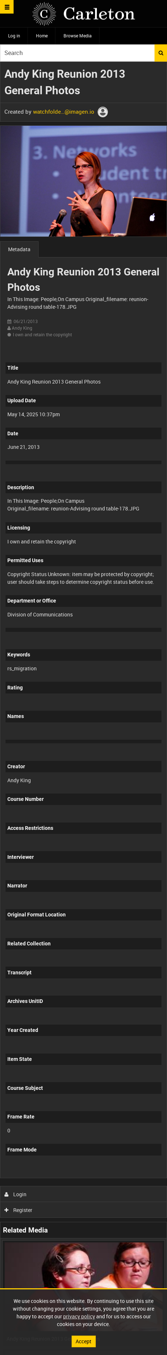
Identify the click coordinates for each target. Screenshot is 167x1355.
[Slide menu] (7, 7)
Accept (83, 1341)
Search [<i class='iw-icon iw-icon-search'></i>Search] (161, 52)
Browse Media (77, 36)
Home (42, 36)
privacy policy (79, 1316)
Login (15, 1194)
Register (18, 1209)
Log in (14, 36)
